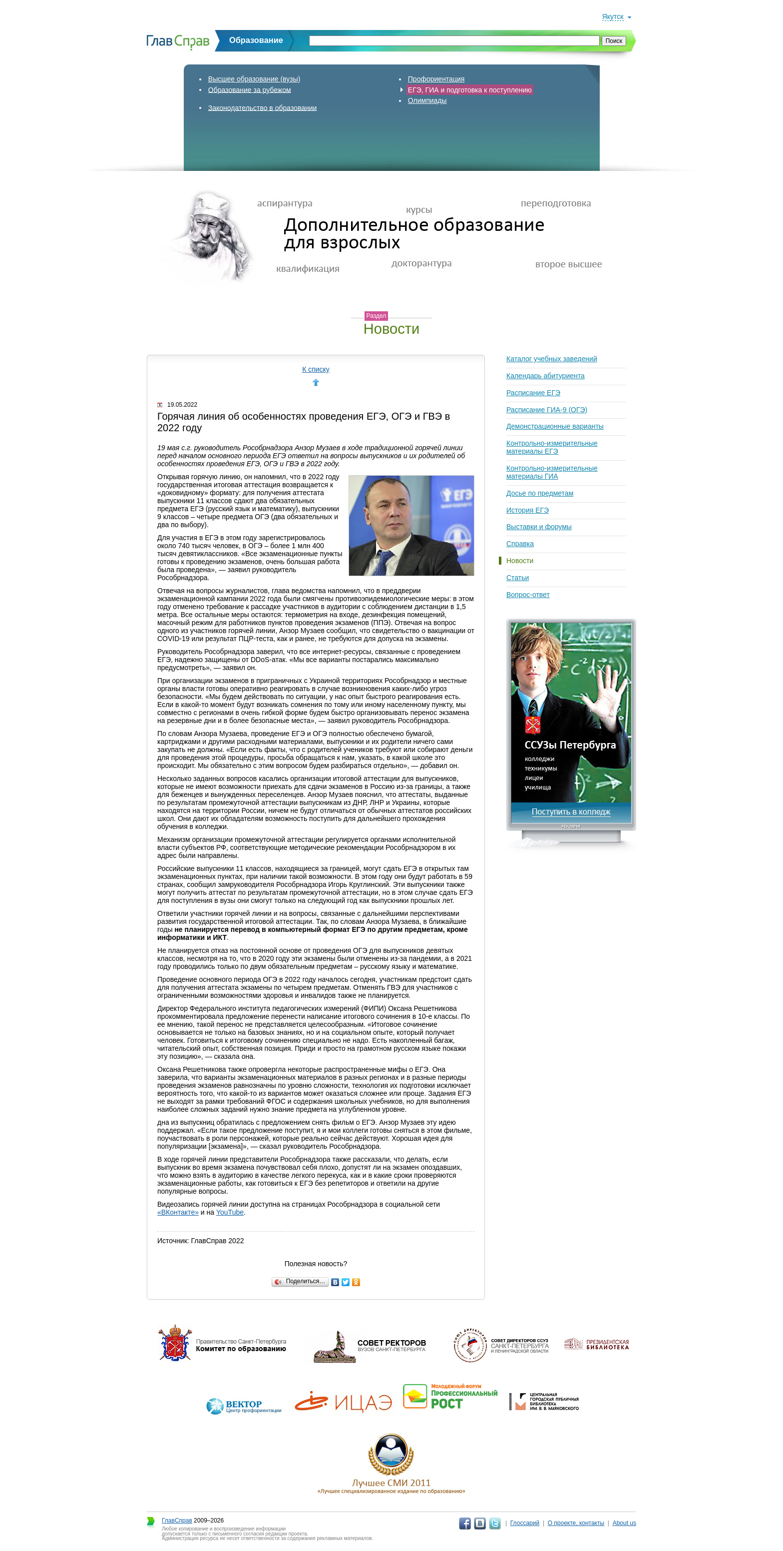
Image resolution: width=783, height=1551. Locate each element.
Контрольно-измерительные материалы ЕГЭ (552, 447)
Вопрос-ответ (528, 595)
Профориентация (436, 79)
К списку (316, 369)
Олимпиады (427, 100)
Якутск (613, 16)
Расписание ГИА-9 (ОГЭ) (546, 410)
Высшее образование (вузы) (254, 79)
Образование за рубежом (249, 89)
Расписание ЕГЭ (533, 393)
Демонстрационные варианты (555, 426)
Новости (519, 561)
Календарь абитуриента (545, 376)
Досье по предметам (539, 493)
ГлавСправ (177, 1520)
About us (624, 1523)
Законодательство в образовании (262, 107)
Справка (520, 544)
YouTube (230, 1212)
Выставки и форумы (539, 527)
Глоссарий (524, 1523)
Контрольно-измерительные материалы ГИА (552, 472)
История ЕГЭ (527, 510)
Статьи (517, 578)
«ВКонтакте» (178, 1212)
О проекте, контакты (576, 1523)
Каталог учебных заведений (551, 359)
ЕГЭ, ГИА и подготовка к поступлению (470, 89)
